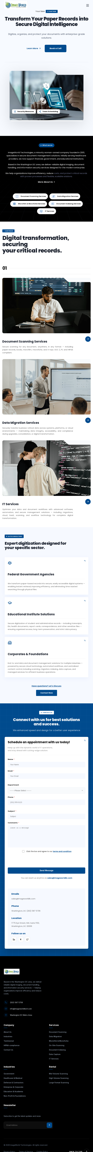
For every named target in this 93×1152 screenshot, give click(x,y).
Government (9, 1074)
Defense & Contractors (13, 1083)
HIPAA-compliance (11, 1045)
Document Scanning (57, 1032)
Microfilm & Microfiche (58, 1041)
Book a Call (55, 48)
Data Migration (55, 1036)
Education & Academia (13, 1091)
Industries (8, 1036)
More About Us (46, 182)
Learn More (34, 48)
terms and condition (62, 851)
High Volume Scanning (58, 1078)
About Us (7, 1032)
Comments (13, 823)
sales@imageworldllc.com (59, 878)
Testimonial (9, 1041)
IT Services (54, 1059)
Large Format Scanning (59, 1083)
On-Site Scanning (56, 1045)
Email (11, 771)
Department (13, 785)
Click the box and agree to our (48, 851)
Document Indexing (57, 1050)
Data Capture (54, 1054)
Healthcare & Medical (13, 1078)
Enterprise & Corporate (13, 1087)
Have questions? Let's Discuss (46, 686)
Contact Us (8, 1050)
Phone (11, 797)
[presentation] (46, 860)
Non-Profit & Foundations (15, 1096)
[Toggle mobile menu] (87, 6)
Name (11, 759)
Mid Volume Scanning (58, 1074)
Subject (12, 811)
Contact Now (46, 693)
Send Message (46, 870)
